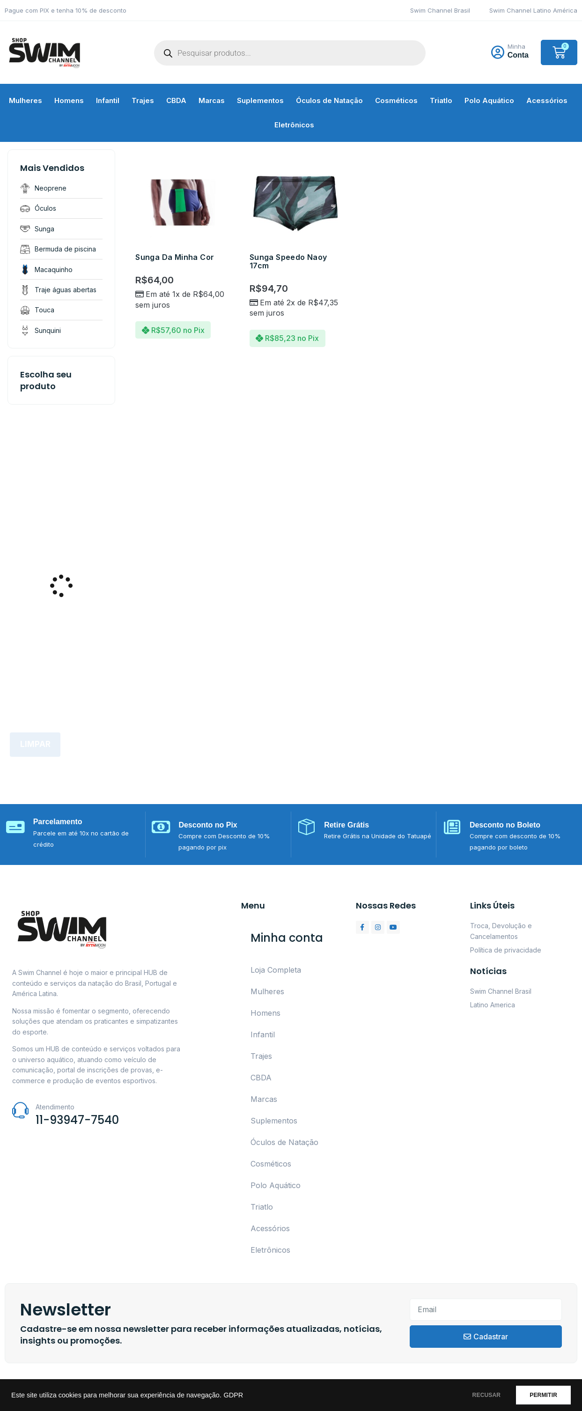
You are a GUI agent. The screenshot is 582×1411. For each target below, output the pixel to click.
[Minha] (498, 52)
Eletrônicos (294, 124)
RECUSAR (478, 1395)
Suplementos (260, 100)
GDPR (233, 1395)
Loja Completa (275, 970)
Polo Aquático (489, 100)
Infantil (107, 100)
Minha (516, 46)
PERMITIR (540, 1395)
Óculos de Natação (329, 100)
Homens (69, 100)
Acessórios (546, 100)
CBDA (176, 100)
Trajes (143, 100)
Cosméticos (396, 100)
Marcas (212, 100)
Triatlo (441, 100)
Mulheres (25, 100)
